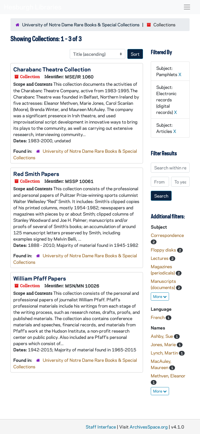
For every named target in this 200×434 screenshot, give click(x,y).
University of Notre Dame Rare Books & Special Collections (81, 24)
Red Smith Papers (36, 173)
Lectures (160, 258)
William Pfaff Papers (39, 278)
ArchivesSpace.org (149, 427)
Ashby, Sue (162, 336)
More (160, 296)
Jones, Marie (164, 344)
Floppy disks (164, 250)
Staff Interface (101, 427)
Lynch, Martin (165, 353)
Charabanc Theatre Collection (52, 69)
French (158, 317)
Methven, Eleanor (168, 375)
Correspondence (167, 235)
